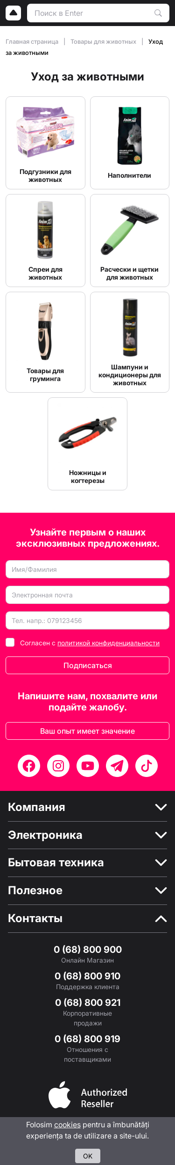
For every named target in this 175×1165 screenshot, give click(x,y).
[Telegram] (117, 766)
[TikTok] (146, 766)
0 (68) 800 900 (88, 949)
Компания (36, 807)
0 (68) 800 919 (87, 1038)
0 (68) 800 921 (87, 1002)
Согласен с (90, 643)
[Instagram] (58, 766)
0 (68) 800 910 (87, 976)
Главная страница (33, 41)
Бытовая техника (56, 862)
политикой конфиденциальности (108, 643)
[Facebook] (29, 766)
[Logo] (13, 13)
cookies (67, 1124)
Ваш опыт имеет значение (87, 731)
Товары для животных (104, 41)
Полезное (35, 890)
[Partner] (88, 1093)
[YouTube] (88, 766)
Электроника (45, 835)
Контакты (35, 918)
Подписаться (87, 665)
